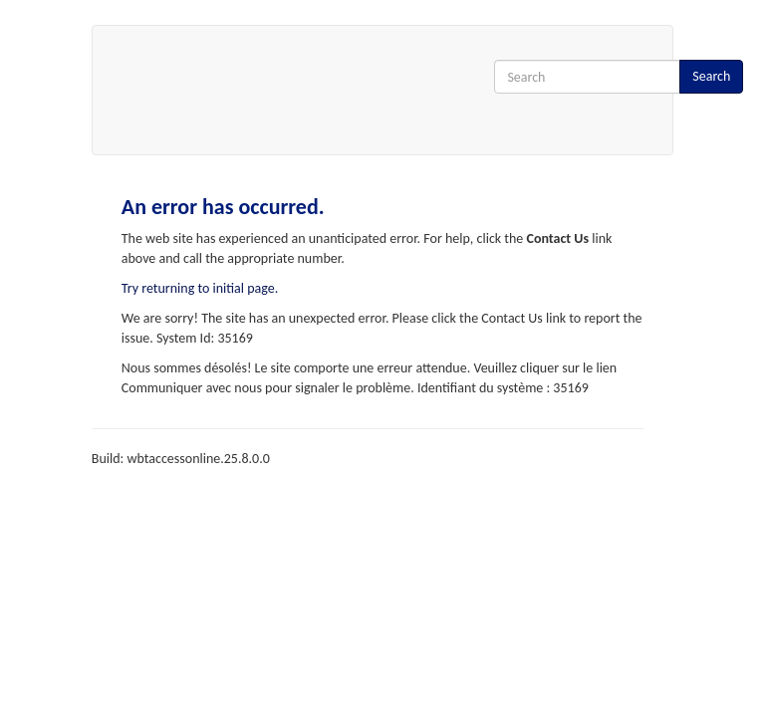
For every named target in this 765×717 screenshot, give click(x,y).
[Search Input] (587, 77)
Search (711, 76)
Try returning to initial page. (200, 288)
